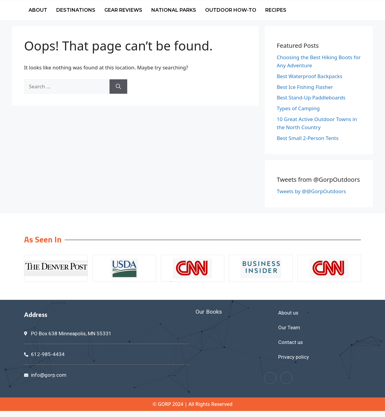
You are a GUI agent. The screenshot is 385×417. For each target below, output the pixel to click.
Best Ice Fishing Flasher (305, 87)
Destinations (75, 10)
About (38, 10)
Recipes (275, 10)
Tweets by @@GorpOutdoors (311, 191)
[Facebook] (270, 378)
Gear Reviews (123, 10)
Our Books (209, 311)
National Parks (173, 10)
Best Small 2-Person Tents (307, 138)
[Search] (118, 86)
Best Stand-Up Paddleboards (311, 97)
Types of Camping (298, 108)
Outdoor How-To (230, 10)
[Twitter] (286, 378)
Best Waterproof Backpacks (309, 76)
